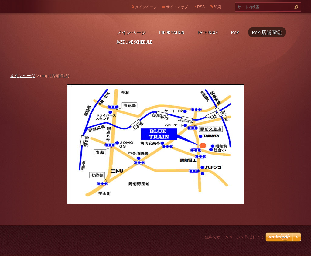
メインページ (131, 32)
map (235, 32)
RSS (201, 7)
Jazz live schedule (134, 42)
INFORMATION (171, 32)
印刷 (217, 7)
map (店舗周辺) (267, 32)
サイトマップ (177, 7)
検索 (295, 7)
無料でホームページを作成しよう (234, 237)
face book (208, 32)
